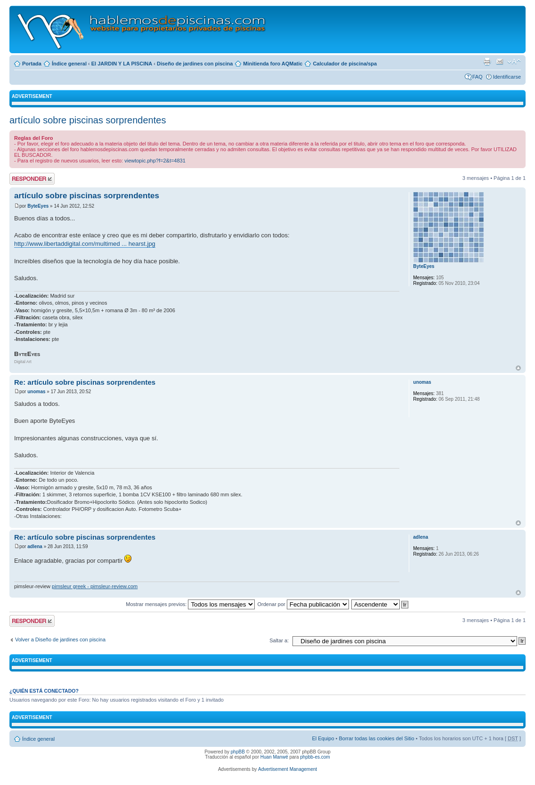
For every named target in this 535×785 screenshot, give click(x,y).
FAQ (477, 77)
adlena (34, 546)
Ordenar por (303, 604)
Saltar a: (279, 640)
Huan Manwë (274, 757)
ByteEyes (38, 206)
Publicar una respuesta (32, 179)
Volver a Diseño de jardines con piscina (60, 639)
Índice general (69, 63)
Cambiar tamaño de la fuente (514, 61)
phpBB (238, 751)
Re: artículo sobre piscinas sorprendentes (84, 382)
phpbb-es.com (315, 757)
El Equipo (323, 738)
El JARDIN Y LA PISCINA (121, 63)
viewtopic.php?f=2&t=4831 (155, 160)
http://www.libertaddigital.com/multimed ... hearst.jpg (84, 243)
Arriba (518, 368)
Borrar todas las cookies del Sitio (376, 738)
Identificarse (507, 77)
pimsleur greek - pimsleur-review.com (95, 586)
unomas (36, 391)
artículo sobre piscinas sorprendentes (87, 120)
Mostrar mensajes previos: (190, 604)
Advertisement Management (287, 769)
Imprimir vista (487, 61)
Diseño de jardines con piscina (195, 63)
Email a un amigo (499, 61)
